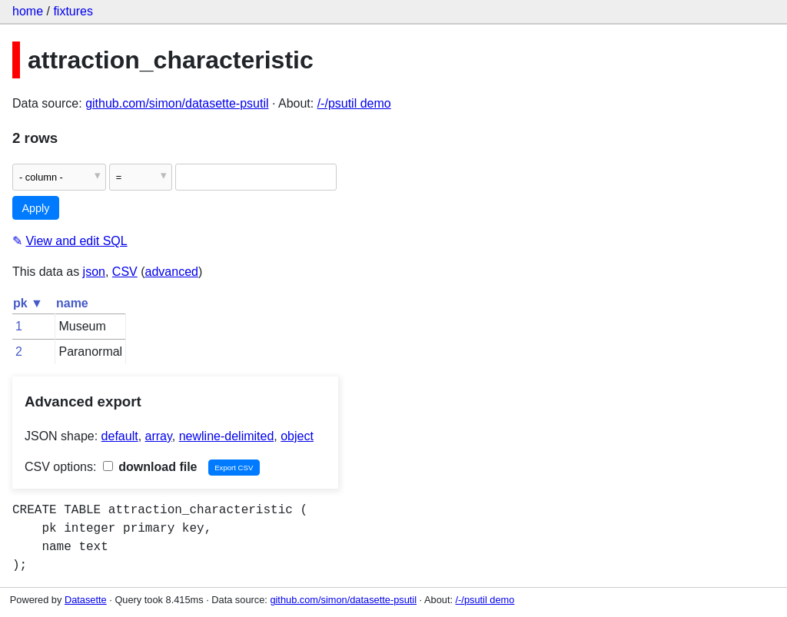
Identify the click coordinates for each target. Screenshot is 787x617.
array (158, 436)
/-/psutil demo (354, 103)
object (297, 436)
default (119, 436)
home (27, 11)
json (94, 271)
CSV (125, 271)
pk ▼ (28, 303)
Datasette (86, 599)
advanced (171, 271)
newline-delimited (226, 436)
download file (150, 466)
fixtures (73, 11)
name (72, 303)
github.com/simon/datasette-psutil (176, 103)
